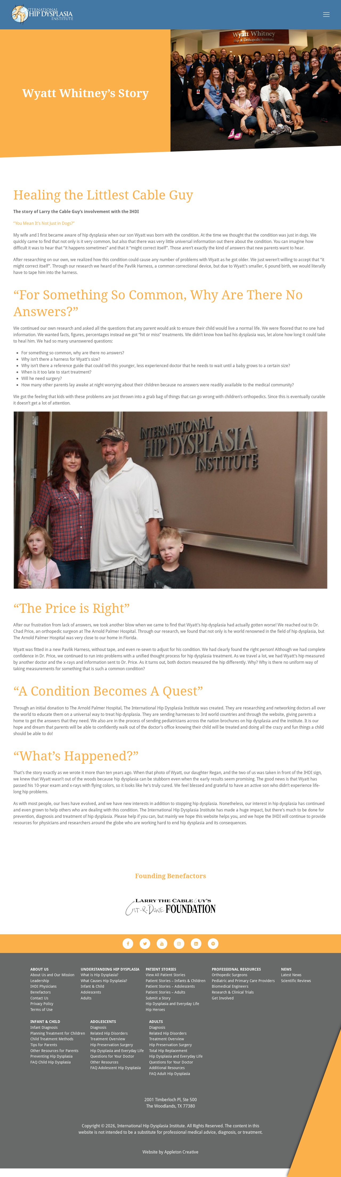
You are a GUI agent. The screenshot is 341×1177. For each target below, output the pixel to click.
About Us (39, 977)
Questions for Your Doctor (112, 1064)
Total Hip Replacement (168, 1059)
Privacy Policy (41, 1012)
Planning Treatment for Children (57, 1041)
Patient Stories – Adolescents (170, 994)
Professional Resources (236, 977)
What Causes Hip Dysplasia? (104, 989)
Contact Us (39, 1006)
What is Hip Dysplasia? (99, 983)
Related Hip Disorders (109, 1041)
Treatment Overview (107, 1047)
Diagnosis (98, 1035)
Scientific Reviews (296, 989)
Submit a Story (158, 1006)
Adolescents (91, 1000)
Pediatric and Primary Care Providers (243, 989)
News (286, 977)
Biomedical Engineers (230, 994)
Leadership (39, 989)
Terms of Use (41, 1018)
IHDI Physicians (43, 994)
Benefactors (40, 1000)
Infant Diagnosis (44, 1035)
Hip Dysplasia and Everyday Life (172, 1012)
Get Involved (223, 1006)
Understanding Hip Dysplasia (110, 977)
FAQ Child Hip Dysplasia (50, 1070)
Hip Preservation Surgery (111, 1053)
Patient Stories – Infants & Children (175, 989)
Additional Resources (167, 1076)
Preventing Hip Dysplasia (51, 1064)
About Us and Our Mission (52, 983)
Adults (86, 1006)
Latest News (291, 983)
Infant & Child (92, 994)
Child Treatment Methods (51, 1047)
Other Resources (104, 1070)
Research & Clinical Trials (233, 1000)
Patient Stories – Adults (165, 1000)
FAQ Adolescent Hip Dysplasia (115, 1076)
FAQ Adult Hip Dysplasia (169, 1082)
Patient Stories (161, 977)
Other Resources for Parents (54, 1059)
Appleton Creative (181, 1160)
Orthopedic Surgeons (229, 983)
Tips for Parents (43, 1053)
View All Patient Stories (165, 983)
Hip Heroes (155, 1018)
